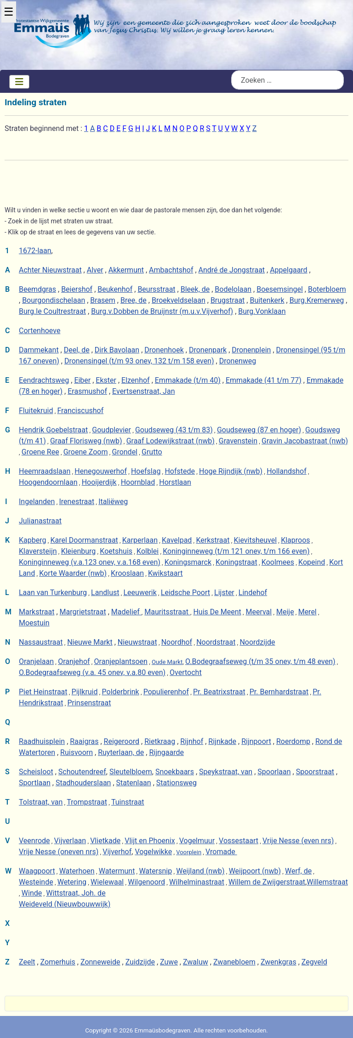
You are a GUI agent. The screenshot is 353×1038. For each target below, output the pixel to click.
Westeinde (36, 882)
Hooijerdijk (99, 482)
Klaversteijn (38, 551)
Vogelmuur (197, 840)
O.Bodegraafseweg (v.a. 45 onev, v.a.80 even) (92, 672)
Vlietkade (105, 840)
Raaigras (84, 741)
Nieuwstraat (137, 642)
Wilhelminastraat (196, 882)
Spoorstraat (315, 771)
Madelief (126, 611)
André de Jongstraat (232, 270)
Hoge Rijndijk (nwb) (230, 471)
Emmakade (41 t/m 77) (264, 380)
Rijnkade (222, 741)
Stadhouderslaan (83, 782)
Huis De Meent (217, 611)
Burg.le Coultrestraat (52, 311)
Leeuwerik (139, 592)
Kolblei (148, 551)
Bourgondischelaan (53, 300)
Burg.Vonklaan (261, 311)
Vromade (221, 851)
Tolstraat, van (41, 802)
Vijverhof (116, 851)
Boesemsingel (279, 289)
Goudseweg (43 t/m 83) (174, 429)
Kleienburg (78, 551)
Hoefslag (145, 471)
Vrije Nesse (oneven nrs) (58, 851)
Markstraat (36, 611)
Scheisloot (36, 771)
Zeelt (27, 962)
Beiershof (76, 289)
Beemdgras (37, 289)
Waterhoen (77, 871)
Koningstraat (236, 562)
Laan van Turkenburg (53, 592)
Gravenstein (238, 441)
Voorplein (188, 852)
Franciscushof (80, 410)
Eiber (82, 380)
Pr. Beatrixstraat (219, 691)
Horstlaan (175, 482)
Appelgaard (288, 270)
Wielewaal (107, 882)
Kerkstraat (212, 540)
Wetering (71, 882)
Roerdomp (293, 741)
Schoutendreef (82, 771)
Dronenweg (237, 361)
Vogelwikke (153, 851)
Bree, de (133, 300)
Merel (307, 611)
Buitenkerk (267, 300)
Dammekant (39, 350)
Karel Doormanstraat (84, 540)
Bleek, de (195, 289)
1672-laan (35, 250)
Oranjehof (74, 661)
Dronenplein (251, 350)
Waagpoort (37, 871)
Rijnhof (191, 741)
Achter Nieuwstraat (50, 270)
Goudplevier (111, 429)
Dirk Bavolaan (117, 350)
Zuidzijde (140, 962)
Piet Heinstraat (43, 691)
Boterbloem (327, 289)
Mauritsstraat (167, 611)
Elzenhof (135, 380)
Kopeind (311, 562)
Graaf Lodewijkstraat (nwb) (170, 441)
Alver (95, 270)
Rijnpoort (256, 741)
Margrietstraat (83, 611)
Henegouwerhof (100, 471)
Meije (285, 611)
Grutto (152, 452)
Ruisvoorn (76, 752)
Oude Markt (167, 661)
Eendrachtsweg (44, 380)
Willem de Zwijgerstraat (266, 882)
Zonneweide (100, 962)
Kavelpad (177, 540)
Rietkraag (159, 741)
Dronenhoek (164, 350)
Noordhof (176, 642)
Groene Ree (40, 452)
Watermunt (117, 871)
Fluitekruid (36, 410)
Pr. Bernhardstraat (279, 691)
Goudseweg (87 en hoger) (259, 429)
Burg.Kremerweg (317, 300)
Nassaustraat (41, 642)
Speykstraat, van (225, 771)
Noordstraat (215, 642)
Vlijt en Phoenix (150, 840)
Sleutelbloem (130, 771)
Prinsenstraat (89, 702)
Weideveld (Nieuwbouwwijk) (64, 904)
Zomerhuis (57, 962)
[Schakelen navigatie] (19, 82)
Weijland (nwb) (200, 871)
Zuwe (169, 962)
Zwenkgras (278, 962)
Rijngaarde (166, 752)
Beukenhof (114, 289)
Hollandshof (287, 471)
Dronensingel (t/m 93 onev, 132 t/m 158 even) (139, 361)
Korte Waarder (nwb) (73, 573)
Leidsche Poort (185, 592)
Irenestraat (76, 501)
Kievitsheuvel (255, 540)
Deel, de (77, 350)
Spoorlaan (273, 771)
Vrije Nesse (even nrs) (298, 840)
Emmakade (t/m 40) (188, 380)
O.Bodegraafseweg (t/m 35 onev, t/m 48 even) (260, 661)
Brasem (102, 300)
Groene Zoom (85, 452)
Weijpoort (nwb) (255, 871)
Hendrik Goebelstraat (53, 429)
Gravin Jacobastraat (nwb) (305, 441)
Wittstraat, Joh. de (75, 893)
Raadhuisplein (42, 741)
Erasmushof (87, 391)
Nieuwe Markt (90, 642)
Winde (32, 893)
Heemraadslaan (44, 471)
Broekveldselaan (178, 300)
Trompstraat (87, 802)
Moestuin (34, 622)
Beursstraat (156, 289)
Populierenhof (166, 691)
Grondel (124, 452)
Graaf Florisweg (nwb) (86, 441)
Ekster (106, 380)
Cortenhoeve (39, 330)
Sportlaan (35, 782)
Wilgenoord (146, 882)
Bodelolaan (233, 289)
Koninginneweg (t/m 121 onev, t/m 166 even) (236, 551)
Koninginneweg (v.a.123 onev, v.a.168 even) (89, 562)
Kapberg (32, 540)
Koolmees (278, 562)
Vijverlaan (70, 840)
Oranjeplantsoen (121, 661)
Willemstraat (327, 882)
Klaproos (295, 540)
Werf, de (298, 871)
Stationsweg (176, 782)
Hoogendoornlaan (48, 482)
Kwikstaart (165, 573)
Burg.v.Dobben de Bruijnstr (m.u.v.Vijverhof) (162, 311)
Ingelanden (37, 501)
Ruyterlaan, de (121, 752)
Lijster (224, 592)
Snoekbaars (174, 771)
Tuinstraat (127, 802)
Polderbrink (120, 691)
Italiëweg (113, 501)
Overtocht (186, 672)
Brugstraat (228, 300)
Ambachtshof (171, 270)
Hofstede (180, 471)
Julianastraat (40, 520)
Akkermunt (126, 270)
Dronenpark (208, 350)
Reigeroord (122, 741)
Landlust (105, 592)
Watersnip (155, 871)
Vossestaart (238, 840)
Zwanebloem (234, 962)
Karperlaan (140, 540)
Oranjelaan (36, 661)
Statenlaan (133, 782)
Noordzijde (257, 642)
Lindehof (253, 592)
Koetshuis (116, 551)
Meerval (258, 611)
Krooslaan (127, 573)
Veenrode (34, 840)
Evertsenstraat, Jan (143, 391)
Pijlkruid (85, 691)
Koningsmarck (188, 562)
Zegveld (314, 962)
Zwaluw (195, 962)
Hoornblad (138, 482)
